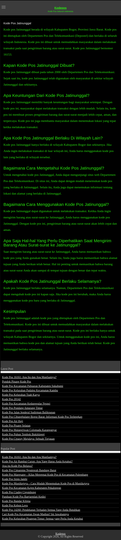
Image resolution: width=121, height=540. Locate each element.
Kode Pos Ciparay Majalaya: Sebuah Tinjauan (28, 438)
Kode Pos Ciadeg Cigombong (19, 492)
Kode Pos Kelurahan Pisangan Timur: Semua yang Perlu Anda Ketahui (42, 518)
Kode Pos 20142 (11, 399)
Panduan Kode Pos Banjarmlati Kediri (24, 496)
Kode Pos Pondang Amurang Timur (22, 407)
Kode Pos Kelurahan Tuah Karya (21, 394)
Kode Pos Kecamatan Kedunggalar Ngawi (26, 403)
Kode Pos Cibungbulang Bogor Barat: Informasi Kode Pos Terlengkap (42, 416)
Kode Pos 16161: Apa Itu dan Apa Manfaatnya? (29, 377)
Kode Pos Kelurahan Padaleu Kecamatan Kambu (30, 390)
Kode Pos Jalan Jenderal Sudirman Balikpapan (28, 412)
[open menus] (3, 7)
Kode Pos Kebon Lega (15, 505)
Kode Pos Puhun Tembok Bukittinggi (23, 434)
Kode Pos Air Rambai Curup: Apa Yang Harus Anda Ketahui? (37, 461)
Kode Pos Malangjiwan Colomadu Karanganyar (29, 429)
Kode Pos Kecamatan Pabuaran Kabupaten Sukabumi (32, 385)
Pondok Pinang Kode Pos (16, 381)
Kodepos (60, 7)
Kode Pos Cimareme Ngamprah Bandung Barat (29, 470)
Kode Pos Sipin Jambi (14, 479)
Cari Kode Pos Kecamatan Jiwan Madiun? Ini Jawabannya (35, 514)
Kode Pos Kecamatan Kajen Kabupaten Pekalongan (31, 487)
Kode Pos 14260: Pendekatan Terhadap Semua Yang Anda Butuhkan (41, 509)
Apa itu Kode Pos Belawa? (17, 465)
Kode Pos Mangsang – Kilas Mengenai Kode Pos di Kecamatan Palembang (45, 474)
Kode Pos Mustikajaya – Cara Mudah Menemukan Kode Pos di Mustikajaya (45, 483)
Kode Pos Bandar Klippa (16, 501)
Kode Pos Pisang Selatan (16, 425)
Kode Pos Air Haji (12, 421)
